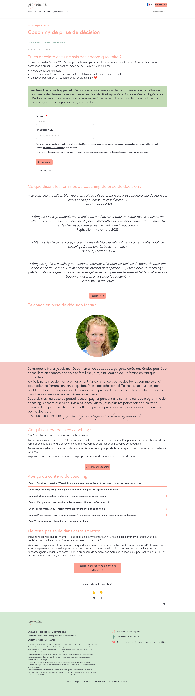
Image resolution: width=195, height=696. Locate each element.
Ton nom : (40, 116)
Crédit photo (113, 681)
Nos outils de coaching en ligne (130, 631)
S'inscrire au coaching (97, 466)
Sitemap (124, 681)
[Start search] (165, 11)
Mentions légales (74, 681)
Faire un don (161, 4)
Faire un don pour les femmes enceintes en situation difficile (141, 642)
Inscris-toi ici (97, 295)
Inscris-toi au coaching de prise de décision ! (97, 568)
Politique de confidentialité (94, 681)
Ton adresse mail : (44, 130)
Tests (30, 11)
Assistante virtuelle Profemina (129, 637)
